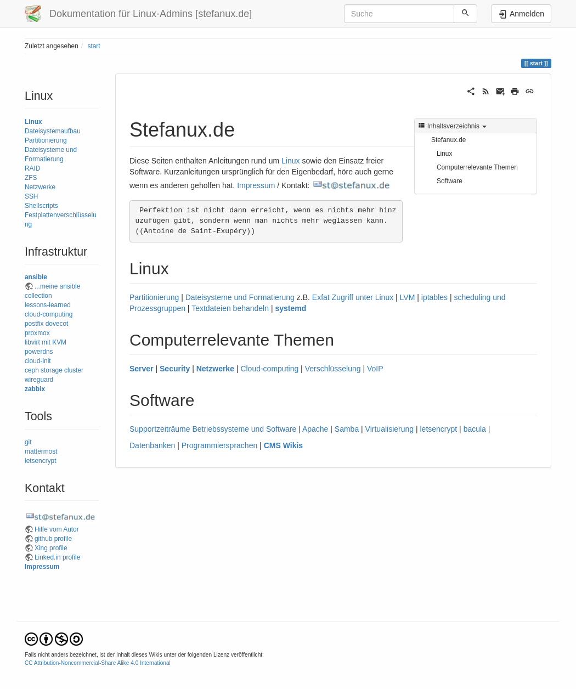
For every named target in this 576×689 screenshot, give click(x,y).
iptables (434, 297)
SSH (31, 196)
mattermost (41, 451)
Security (175, 368)
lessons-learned (48, 305)
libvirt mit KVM (45, 342)
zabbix (35, 389)
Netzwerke (40, 187)
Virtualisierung (389, 429)
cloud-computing (48, 314)
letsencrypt (41, 461)
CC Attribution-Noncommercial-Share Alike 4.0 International (98, 663)
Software (449, 181)
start (93, 46)
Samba (347, 429)
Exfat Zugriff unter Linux (352, 297)
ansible (36, 277)
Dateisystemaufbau (53, 131)
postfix (34, 323)
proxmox (37, 333)
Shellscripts (41, 206)
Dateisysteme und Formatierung (240, 297)
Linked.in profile (57, 557)
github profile (53, 539)
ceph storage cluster (54, 370)
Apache (315, 429)
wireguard (39, 379)
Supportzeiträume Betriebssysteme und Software (212, 429)
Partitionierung (46, 140)
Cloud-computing (269, 368)
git (28, 442)
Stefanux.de (448, 140)
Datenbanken (152, 445)
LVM (407, 297)
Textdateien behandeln (230, 308)
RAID (32, 168)
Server (141, 368)
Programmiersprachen (220, 445)
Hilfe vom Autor (57, 529)
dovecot (57, 323)
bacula (475, 429)
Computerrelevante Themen (477, 167)
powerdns (39, 351)
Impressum (42, 567)
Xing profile (51, 548)
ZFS (31, 178)
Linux (33, 122)
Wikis (293, 445)
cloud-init (38, 361)
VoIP (375, 368)
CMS (272, 445)
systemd (290, 308)
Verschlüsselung (333, 368)
